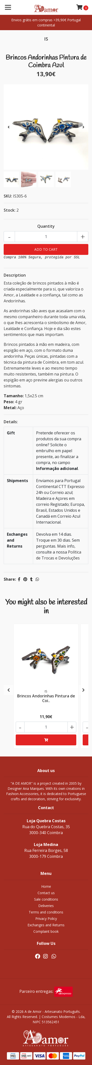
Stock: (9, 210)
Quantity (46, 226)
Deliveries (46, 905)
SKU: (8, 196)
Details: (11, 421)
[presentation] (8, 127)
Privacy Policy (46, 918)
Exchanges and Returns (46, 925)
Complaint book (46, 931)
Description (15, 275)
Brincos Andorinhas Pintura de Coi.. (46, 698)
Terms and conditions (46, 912)
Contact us (46, 892)
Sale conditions (46, 899)
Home (46, 886)
